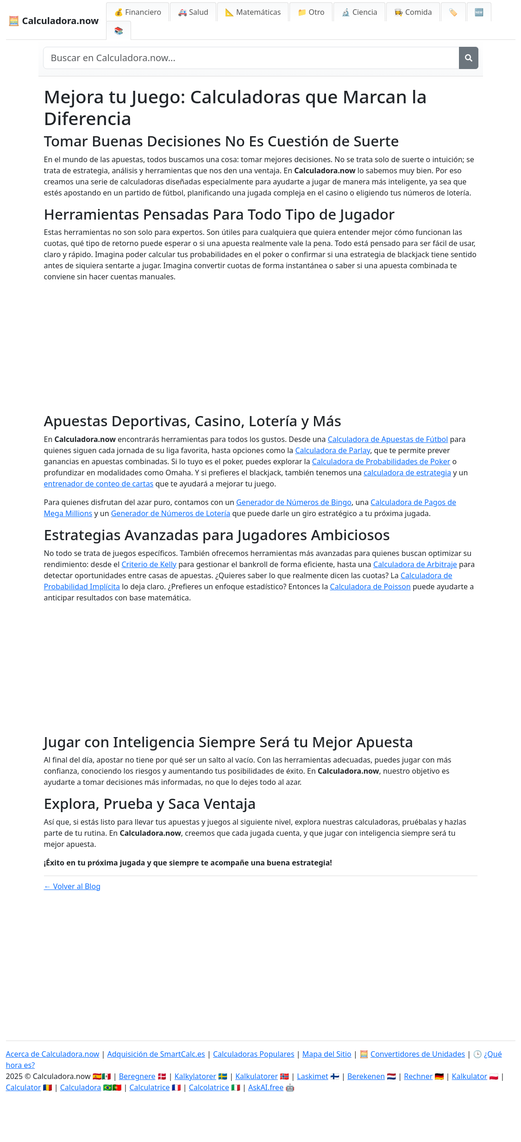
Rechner (418, 1076)
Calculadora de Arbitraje (415, 564)
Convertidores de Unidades (417, 1054)
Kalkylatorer (195, 1076)
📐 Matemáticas (253, 12)
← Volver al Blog (72, 886)
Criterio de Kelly (148, 564)
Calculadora (80, 1087)
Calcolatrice (209, 1087)
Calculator (23, 1087)
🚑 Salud (193, 12)
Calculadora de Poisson (370, 586)
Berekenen (366, 1076)
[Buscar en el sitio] (251, 58)
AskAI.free (265, 1087)
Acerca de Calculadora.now (53, 1054)
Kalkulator (470, 1076)
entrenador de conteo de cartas (99, 484)
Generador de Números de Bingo (294, 502)
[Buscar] (468, 58)
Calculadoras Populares (254, 1054)
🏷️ (453, 12)
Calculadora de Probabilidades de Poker (381, 461)
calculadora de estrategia (407, 472)
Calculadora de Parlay (332, 450)
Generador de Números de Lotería (171, 513)
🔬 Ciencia (359, 12)
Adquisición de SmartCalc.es (156, 1054)
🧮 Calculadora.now (53, 20)
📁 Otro (310, 12)
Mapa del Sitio (327, 1054)
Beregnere (137, 1076)
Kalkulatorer (256, 1076)
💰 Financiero (137, 12)
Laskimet (312, 1076)
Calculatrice (150, 1087)
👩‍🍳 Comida (413, 12)
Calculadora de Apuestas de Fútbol (388, 439)
